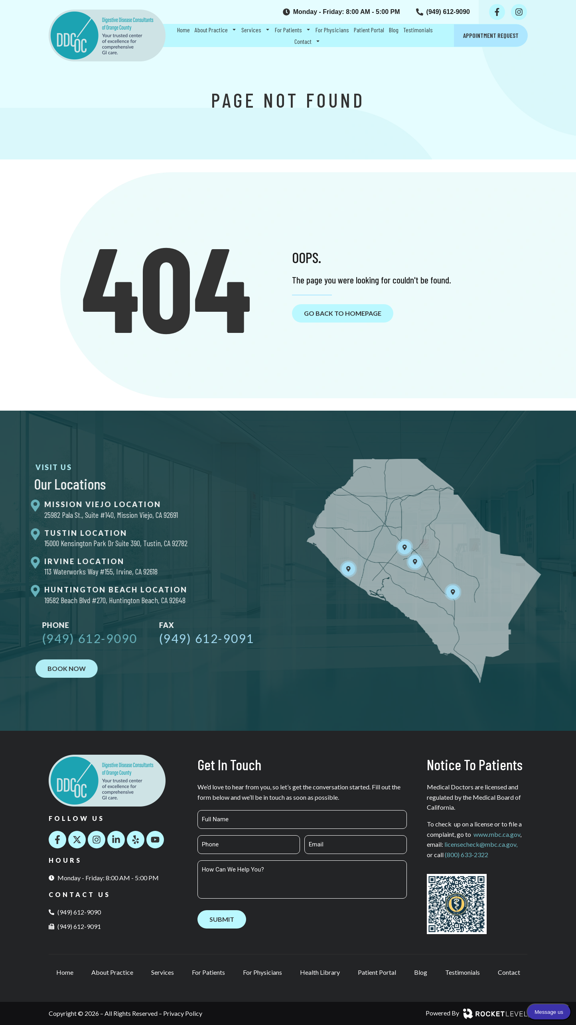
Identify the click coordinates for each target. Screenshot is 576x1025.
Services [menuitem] (255, 29)
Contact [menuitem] (307, 41)
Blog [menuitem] (393, 29)
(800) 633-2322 (466, 854)
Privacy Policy (182, 1013)
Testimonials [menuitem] (418, 29)
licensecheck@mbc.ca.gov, (480, 844)
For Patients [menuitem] (293, 29)
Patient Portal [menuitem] (369, 29)
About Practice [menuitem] (216, 29)
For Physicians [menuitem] (332, 29)
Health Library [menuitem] (320, 972)
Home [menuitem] (183, 29)
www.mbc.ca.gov (496, 834)
